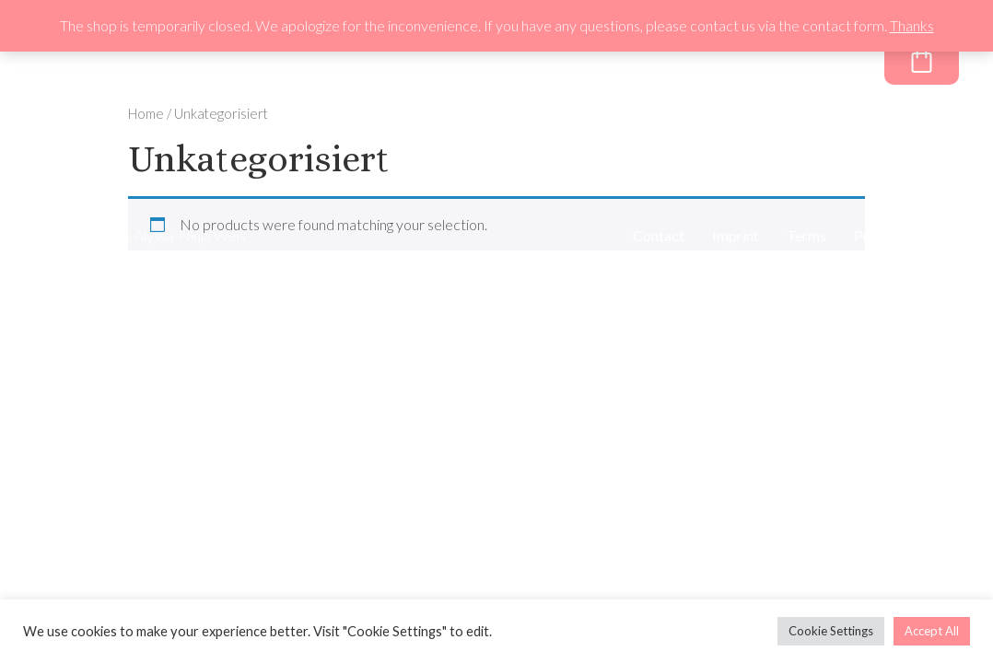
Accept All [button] (932, 630)
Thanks (912, 25)
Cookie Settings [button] (831, 630)
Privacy (878, 235)
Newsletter (660, 63)
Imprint (735, 235)
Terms (806, 235)
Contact (658, 235)
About (561, 63)
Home (146, 113)
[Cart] (921, 58)
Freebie (764, 63)
